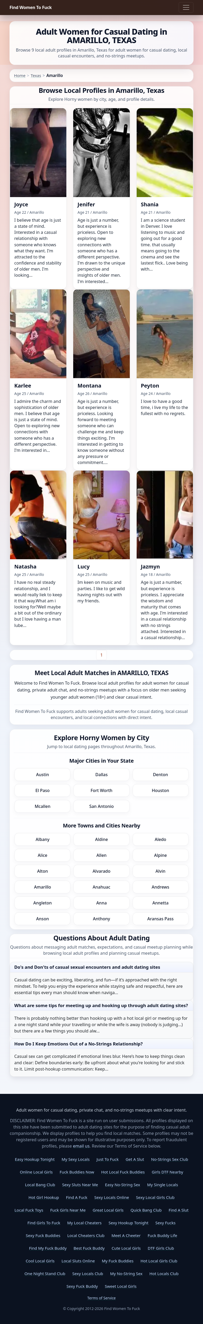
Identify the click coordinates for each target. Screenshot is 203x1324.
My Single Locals (162, 1184)
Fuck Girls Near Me (68, 1210)
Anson (42, 919)
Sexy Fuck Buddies (43, 1235)
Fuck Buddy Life (162, 1235)
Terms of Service (101, 1297)
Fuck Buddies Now (77, 1172)
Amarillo (42, 887)
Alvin (160, 871)
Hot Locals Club (163, 1273)
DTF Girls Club (161, 1248)
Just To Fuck (107, 1159)
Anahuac (101, 887)
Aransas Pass (160, 919)
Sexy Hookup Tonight (129, 1222)
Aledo (160, 839)
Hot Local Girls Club (158, 1260)
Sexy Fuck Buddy (82, 1286)
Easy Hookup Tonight (34, 1159)
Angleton (42, 903)
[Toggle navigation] (186, 7)
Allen (101, 855)
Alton (42, 871)
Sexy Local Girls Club (155, 1197)
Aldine (101, 839)
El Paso (42, 790)
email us (81, 1146)
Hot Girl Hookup (44, 1197)
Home (19, 75)
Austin (42, 774)
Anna (101, 903)
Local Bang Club (40, 1184)
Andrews (160, 887)
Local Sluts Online (78, 1260)
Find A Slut (178, 1210)
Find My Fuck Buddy (48, 1248)
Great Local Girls (108, 1210)
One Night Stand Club (44, 1273)
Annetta (161, 903)
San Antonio (101, 806)
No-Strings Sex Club (169, 1159)
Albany (42, 839)
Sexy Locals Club (87, 1273)
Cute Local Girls (126, 1248)
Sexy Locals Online (111, 1197)
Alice (42, 855)
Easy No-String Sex (122, 1184)
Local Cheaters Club (86, 1235)
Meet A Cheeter (126, 1235)
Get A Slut (135, 1159)
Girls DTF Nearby (167, 1172)
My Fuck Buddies (117, 1260)
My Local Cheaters (84, 1222)
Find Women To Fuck (31, 7)
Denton (160, 774)
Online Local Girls (36, 1172)
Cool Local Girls (40, 1260)
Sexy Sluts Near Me (80, 1184)
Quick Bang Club (146, 1210)
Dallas (101, 774)
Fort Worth (102, 790)
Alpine (160, 855)
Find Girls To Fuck (43, 1222)
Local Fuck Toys (29, 1210)
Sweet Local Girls (120, 1286)
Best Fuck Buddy (88, 1248)
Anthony (101, 919)
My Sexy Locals (76, 1159)
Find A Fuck (76, 1197)
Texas (36, 75)
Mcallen (42, 806)
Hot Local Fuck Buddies (123, 1172)
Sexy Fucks (165, 1222)
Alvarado (101, 871)
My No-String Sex (126, 1273)
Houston (160, 790)
